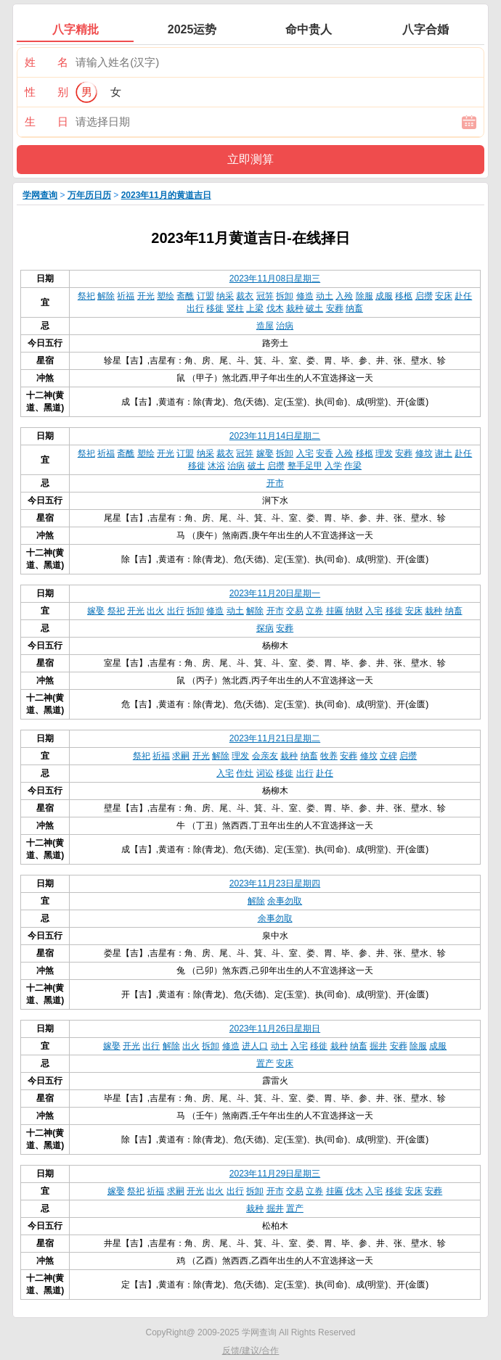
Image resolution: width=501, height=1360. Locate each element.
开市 (275, 483)
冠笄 (265, 296)
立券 (314, 611)
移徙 (215, 308)
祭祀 (86, 296)
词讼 (265, 773)
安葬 (334, 308)
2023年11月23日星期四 (274, 883)
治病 (284, 326)
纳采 (225, 296)
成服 (384, 296)
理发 (384, 453)
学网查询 (40, 195)
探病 (265, 628)
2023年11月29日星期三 (274, 1174)
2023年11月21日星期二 (274, 738)
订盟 (205, 296)
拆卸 (284, 296)
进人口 (255, 1046)
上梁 (255, 308)
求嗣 (181, 756)
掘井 (378, 1046)
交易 (295, 611)
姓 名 (46, 62)
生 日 (46, 121)
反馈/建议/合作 (251, 1350)
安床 (443, 296)
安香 (324, 453)
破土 (314, 308)
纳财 (354, 611)
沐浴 (216, 466)
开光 (146, 296)
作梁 (353, 466)
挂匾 (334, 611)
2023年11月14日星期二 (274, 436)
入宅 (305, 453)
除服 (364, 296)
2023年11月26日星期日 (274, 1028)
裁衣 (244, 296)
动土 (324, 296)
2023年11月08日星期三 (274, 278)
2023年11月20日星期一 (274, 593)
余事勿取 (284, 901)
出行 (195, 308)
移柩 (403, 296)
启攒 (424, 296)
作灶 (244, 773)
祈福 (125, 296)
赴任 (463, 296)
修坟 (424, 453)
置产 (265, 1063)
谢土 (443, 453)
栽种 (295, 308)
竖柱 (235, 308)
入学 (333, 466)
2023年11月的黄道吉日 (166, 195)
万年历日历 (89, 195)
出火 (155, 611)
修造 (305, 296)
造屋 (265, 326)
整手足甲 (305, 466)
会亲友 (265, 756)
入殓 (344, 296)
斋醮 (185, 296)
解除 (106, 296)
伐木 (275, 308)
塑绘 (165, 296)
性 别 (46, 92)
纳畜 (354, 308)
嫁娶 (265, 453)
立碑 (388, 756)
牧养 (329, 756)
